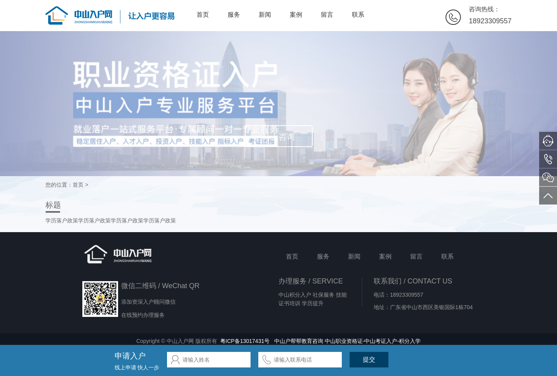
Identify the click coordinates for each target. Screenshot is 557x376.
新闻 (265, 14)
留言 (327, 14)
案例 (296, 14)
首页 (203, 14)
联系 (358, 14)
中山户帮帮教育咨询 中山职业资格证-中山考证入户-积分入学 (347, 341)
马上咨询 (278, 136)
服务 (234, 14)
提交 (369, 359)
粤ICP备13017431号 (245, 341)
